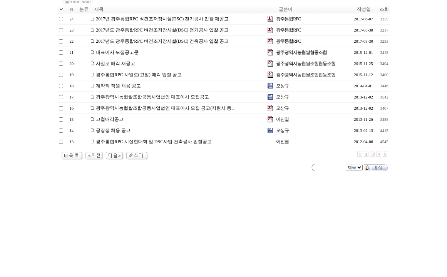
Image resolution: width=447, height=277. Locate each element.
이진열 (282, 119)
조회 (384, 9)
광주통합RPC (288, 19)
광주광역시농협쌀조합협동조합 (305, 63)
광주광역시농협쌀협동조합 (301, 52)
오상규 (282, 85)
